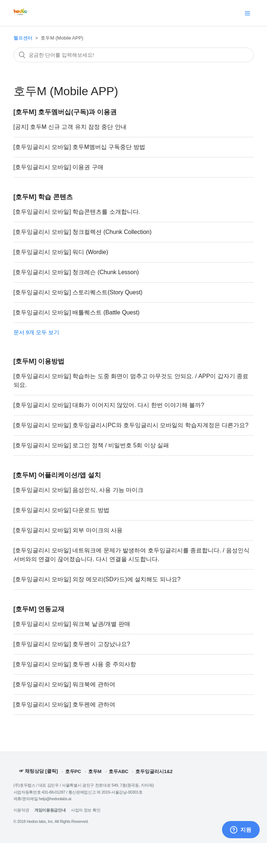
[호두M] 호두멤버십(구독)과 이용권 (65, 112)
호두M (95, 771)
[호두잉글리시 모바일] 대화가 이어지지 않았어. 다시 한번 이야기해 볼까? (109, 405)
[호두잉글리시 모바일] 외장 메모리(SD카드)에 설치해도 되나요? (97, 579)
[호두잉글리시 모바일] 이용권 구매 (59, 167)
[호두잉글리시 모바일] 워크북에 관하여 (64, 684)
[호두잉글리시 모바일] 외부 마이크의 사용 (68, 530)
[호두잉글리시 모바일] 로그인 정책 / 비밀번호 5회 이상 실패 (91, 445)
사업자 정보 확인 (85, 810)
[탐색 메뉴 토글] (247, 13)
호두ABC (118, 771)
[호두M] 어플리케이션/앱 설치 (57, 475)
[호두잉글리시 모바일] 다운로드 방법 (61, 510)
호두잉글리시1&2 (154, 771)
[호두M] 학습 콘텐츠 (43, 197)
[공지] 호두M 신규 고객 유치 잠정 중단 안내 (70, 127)
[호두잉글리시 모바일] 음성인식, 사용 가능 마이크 (79, 490)
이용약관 (21, 810)
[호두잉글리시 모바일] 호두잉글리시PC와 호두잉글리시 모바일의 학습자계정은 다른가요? (131, 425)
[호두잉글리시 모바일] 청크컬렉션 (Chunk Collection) (83, 232)
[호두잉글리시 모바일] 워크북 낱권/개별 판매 (72, 624)
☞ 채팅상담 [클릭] (38, 771)
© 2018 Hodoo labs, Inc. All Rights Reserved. (51, 821)
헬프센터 (23, 38)
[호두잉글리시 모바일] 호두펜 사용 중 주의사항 (75, 664)
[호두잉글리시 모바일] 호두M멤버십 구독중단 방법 (79, 147)
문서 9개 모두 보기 (37, 332)
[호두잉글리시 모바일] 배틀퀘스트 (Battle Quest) (77, 312)
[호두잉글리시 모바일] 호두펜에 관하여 (64, 704)
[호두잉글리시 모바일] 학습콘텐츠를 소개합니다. (77, 212)
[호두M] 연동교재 (39, 609)
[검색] (134, 55)
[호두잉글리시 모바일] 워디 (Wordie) (61, 252)
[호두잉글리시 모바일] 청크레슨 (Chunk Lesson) (76, 272)
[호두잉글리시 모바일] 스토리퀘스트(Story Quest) (78, 292)
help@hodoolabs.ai (55, 799)
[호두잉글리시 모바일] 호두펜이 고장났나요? (72, 644)
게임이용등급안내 (49, 810)
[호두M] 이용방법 (39, 361)
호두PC (73, 771)
